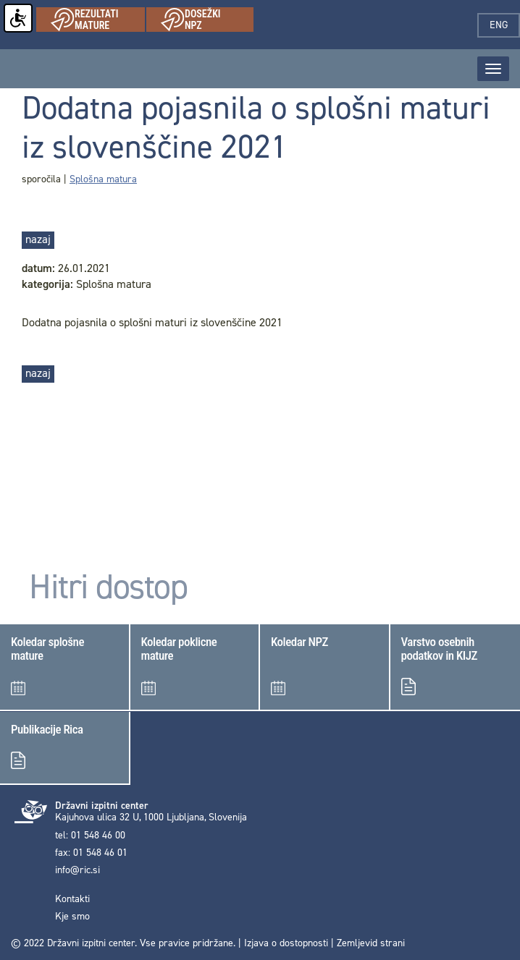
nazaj (38, 239)
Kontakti (72, 899)
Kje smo (72, 916)
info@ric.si (77, 870)
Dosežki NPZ (207, 20)
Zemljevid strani (371, 943)
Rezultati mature (98, 20)
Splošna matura (103, 179)
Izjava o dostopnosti (286, 943)
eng (505, 25)
